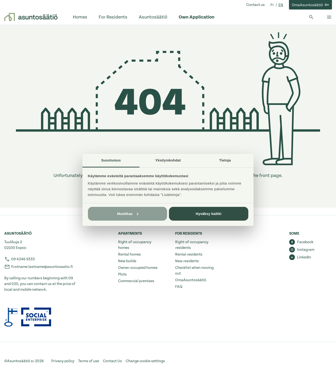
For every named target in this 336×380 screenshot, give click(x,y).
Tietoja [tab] (225, 160)
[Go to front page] (31, 17)
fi (272, 5)
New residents (187, 261)
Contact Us (112, 361)
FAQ (178, 287)
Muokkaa (127, 214)
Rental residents (188, 254)
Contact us (255, 5)
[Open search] (311, 17)
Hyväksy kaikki (208, 214)
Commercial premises (136, 281)
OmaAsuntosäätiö (190, 280)
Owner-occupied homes (138, 268)
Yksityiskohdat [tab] (168, 160)
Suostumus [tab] (111, 160)
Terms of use (88, 361)
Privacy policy (62, 361)
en (280, 5)
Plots (122, 274)
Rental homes (129, 254)
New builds (127, 261)
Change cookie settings (145, 361)
